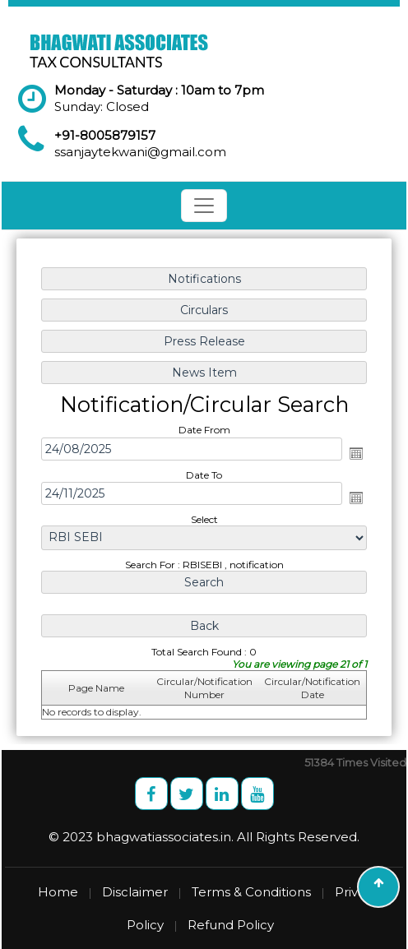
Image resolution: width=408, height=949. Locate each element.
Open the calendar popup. (356, 453)
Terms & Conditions (251, 892)
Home (58, 892)
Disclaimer (135, 892)
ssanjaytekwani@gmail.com (140, 152)
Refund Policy (231, 925)
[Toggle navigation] (204, 205)
